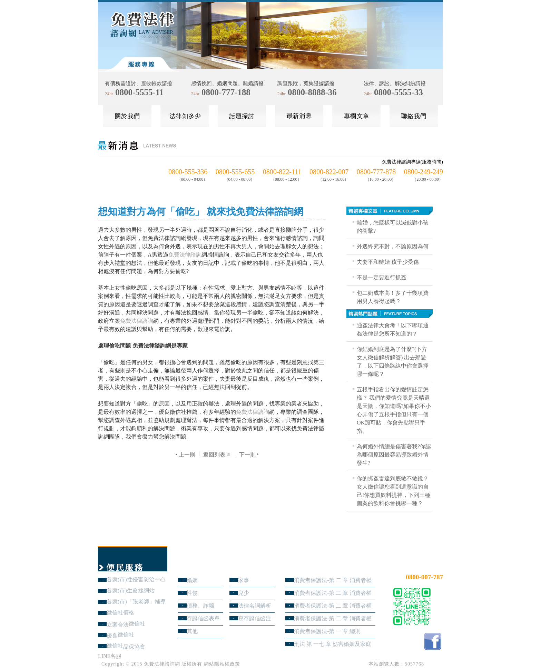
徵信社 (137, 624)
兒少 (243, 593)
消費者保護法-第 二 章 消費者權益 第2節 (333, 606)
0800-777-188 (225, 92)
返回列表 (217, 455)
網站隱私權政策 (222, 664)
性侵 (192, 593)
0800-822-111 (282, 172)
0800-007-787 (424, 577)
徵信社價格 (120, 613)
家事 (243, 580)
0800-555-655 (235, 172)
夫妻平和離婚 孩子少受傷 (388, 262)
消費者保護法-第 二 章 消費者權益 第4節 (333, 580)
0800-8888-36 (312, 92)
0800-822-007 (328, 172)
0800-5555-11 (139, 92)
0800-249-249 (423, 172)
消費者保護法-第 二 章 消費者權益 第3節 (333, 593)
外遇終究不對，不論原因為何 (393, 246)
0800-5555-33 (398, 92)
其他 (192, 631)
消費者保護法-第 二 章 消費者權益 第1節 (333, 618)
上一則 (184, 455)
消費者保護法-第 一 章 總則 (327, 631)
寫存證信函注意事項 (254, 618)
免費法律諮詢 (184, 255)
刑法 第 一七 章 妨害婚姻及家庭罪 (332, 644)
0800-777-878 (376, 172)
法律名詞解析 (254, 606)
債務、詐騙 (200, 606)
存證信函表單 (203, 618)
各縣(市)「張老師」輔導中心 (136, 601)
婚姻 (192, 580)
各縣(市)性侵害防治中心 (136, 579)
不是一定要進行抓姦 (381, 277)
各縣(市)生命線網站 (131, 590)
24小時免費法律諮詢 (418, 566)
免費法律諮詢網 (162, 664)
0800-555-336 (187, 172)
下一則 (249, 455)
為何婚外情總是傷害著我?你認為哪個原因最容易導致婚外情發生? (394, 454)
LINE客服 (109, 656)
